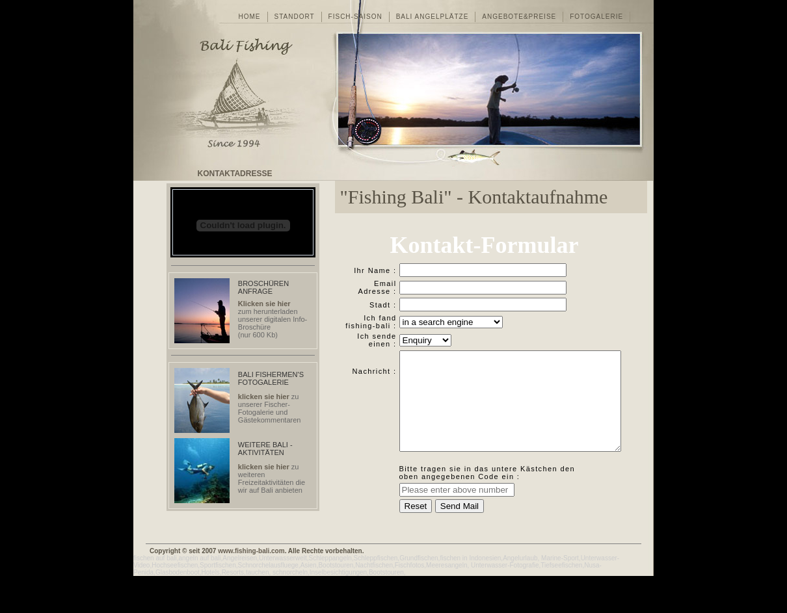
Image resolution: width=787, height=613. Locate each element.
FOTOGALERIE (596, 16)
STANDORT (294, 16)
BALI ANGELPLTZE (432, 16)
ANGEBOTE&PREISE (519, 16)
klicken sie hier (263, 396)
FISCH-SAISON (355, 16)
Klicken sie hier (264, 303)
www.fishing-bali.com (251, 588)
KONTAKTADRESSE (235, 173)
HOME (250, 16)
